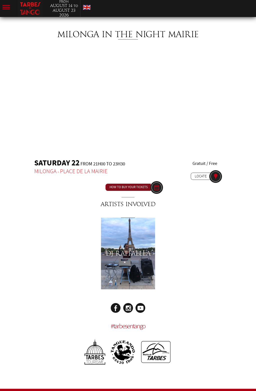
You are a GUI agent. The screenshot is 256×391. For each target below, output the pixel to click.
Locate (201, 176)
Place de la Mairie (84, 171)
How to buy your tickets (129, 187)
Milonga (45, 171)
